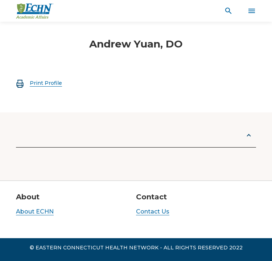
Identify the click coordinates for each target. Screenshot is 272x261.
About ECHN (35, 211)
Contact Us (152, 211)
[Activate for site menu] (251, 11)
